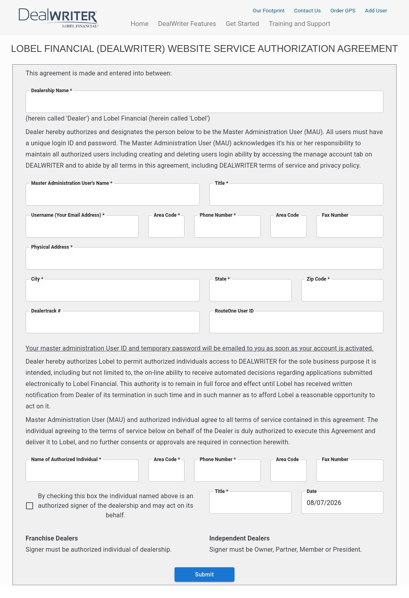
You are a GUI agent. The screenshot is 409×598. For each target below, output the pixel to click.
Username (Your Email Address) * (68, 215)
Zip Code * (318, 278)
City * (37, 278)
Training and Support (299, 24)
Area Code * (167, 215)
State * (222, 278)
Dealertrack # (46, 310)
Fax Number (335, 215)
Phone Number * (218, 215)
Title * (221, 183)
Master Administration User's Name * (72, 183)
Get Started (242, 23)
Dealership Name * (51, 90)
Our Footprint (269, 10)
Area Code (287, 215)
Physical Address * (52, 246)
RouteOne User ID (234, 310)
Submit (204, 574)
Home (140, 24)
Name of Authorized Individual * (66, 459)
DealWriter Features (187, 24)
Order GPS (342, 10)
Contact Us (307, 10)
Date (312, 491)
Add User (376, 10)
